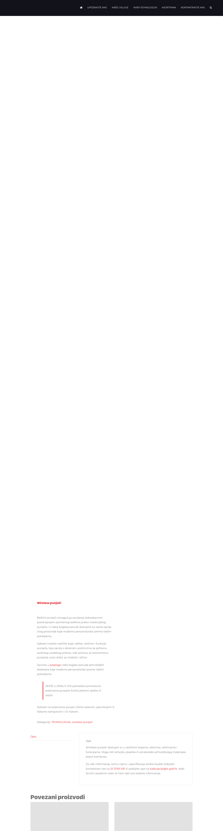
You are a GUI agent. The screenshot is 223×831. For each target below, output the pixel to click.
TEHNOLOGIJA (61, 722)
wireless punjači (82, 722)
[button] (211, 7)
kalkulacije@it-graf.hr (163, 768)
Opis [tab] (33, 736)
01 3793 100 (118, 768)
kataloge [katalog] (55, 665)
